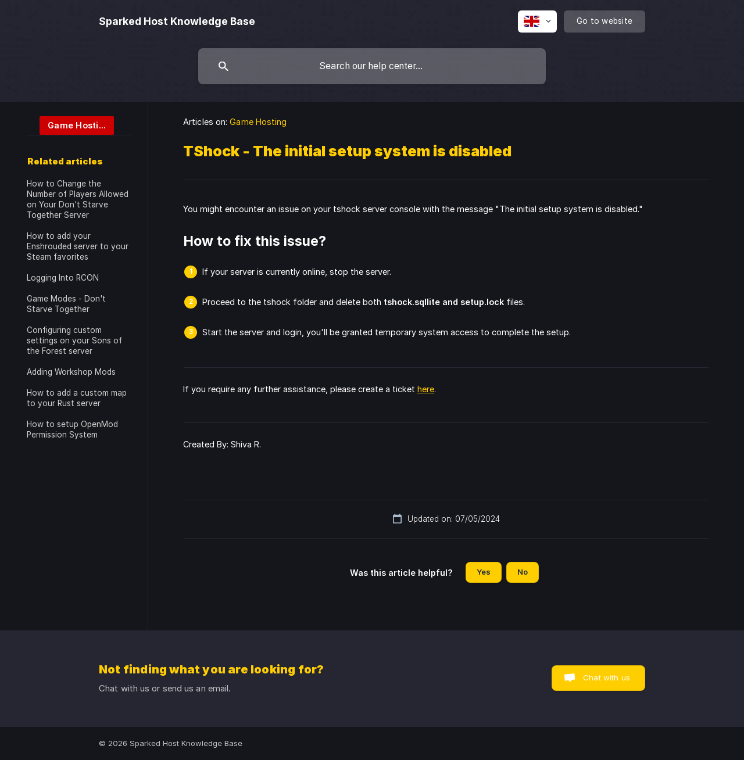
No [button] (522, 571)
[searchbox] (372, 66)
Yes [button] (484, 571)
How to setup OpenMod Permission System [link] (72, 429)
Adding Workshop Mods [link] (71, 372)
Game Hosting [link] (258, 122)
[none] (177, 21)
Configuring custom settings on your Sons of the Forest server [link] (74, 340)
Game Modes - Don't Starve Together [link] (66, 304)
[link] (70, 124)
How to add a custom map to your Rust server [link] (77, 398)
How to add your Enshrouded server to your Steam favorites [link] (77, 246)
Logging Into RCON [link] (63, 277)
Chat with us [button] (606, 677)
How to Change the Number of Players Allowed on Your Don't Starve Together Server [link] (77, 199)
